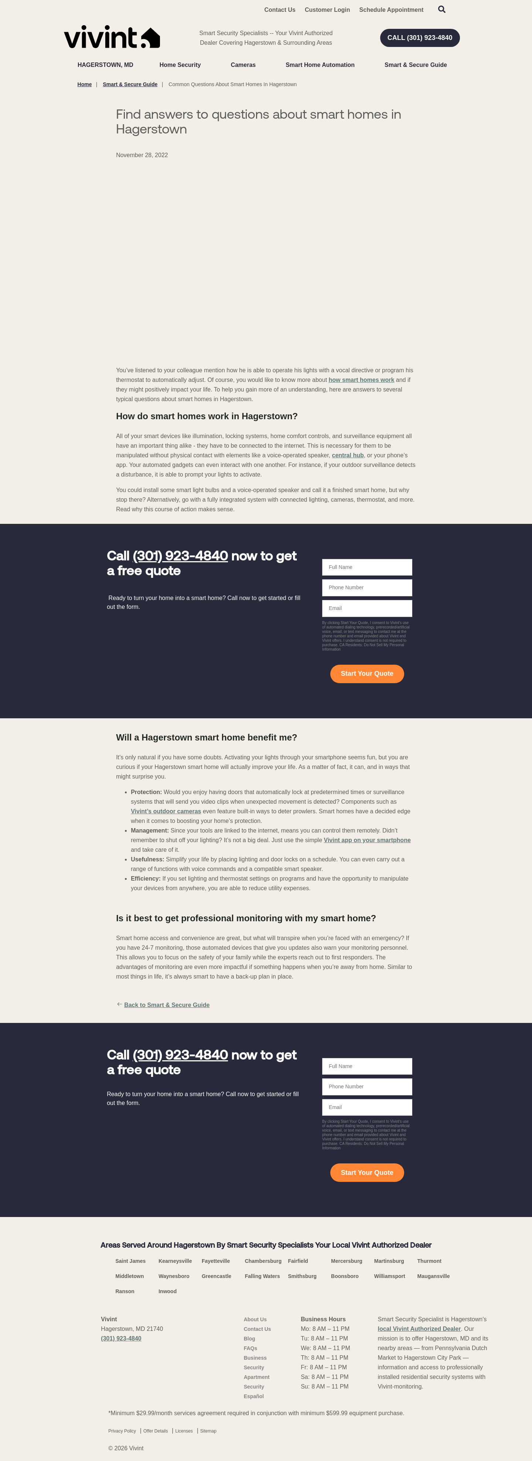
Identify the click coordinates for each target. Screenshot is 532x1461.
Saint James (131, 1261)
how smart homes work (362, 380)
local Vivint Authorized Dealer (419, 1329)
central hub (348, 455)
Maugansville (433, 1276)
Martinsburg (389, 1261)
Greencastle (216, 1276)
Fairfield (298, 1261)
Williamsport (389, 1276)
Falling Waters (262, 1276)
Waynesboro (174, 1276)
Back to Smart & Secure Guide (162, 1005)
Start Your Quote (367, 673)
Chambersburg (263, 1261)
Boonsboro (345, 1276)
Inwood (167, 1291)
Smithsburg (302, 1276)
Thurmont (429, 1261)
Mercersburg (346, 1261)
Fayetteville (216, 1261)
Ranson (125, 1291)
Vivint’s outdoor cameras (166, 811)
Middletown (130, 1276)
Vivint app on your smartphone (367, 840)
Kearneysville (175, 1261)
